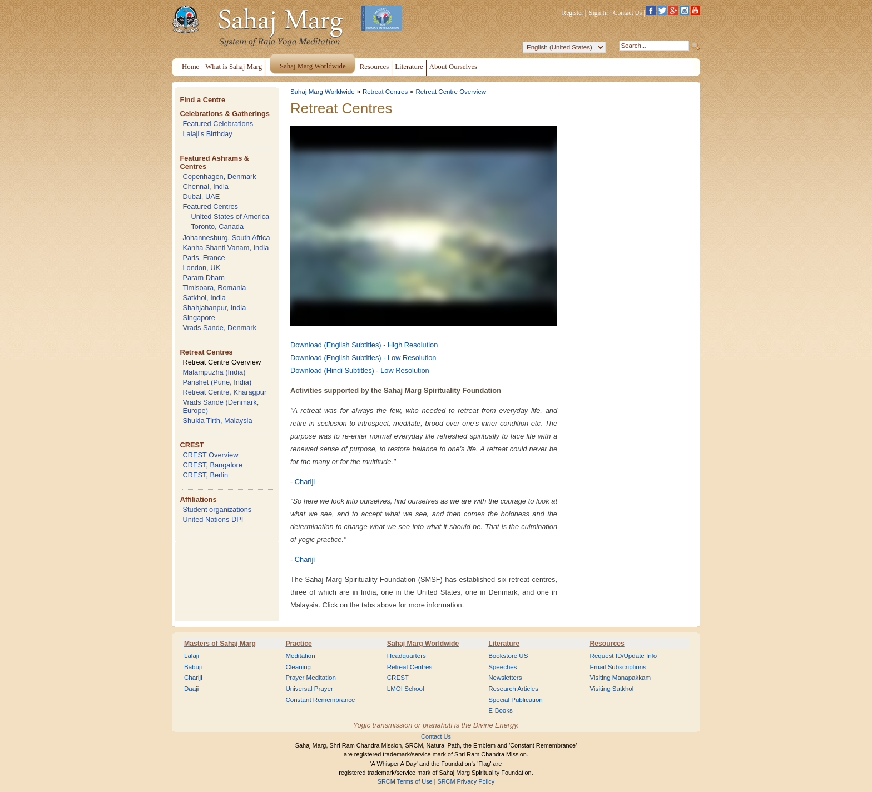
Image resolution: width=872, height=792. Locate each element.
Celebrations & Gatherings (224, 113)
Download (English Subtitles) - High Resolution (364, 345)
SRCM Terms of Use (405, 781)
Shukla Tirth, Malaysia (217, 420)
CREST (192, 445)
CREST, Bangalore (212, 465)
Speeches (502, 667)
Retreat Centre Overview (221, 362)
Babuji (193, 667)
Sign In (598, 12)
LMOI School (405, 688)
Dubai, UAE (201, 196)
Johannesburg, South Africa (226, 237)
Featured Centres (210, 206)
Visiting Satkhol (612, 688)
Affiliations (198, 499)
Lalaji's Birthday (207, 133)
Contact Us (627, 12)
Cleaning (298, 667)
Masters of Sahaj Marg (220, 643)
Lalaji (191, 655)
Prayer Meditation (310, 677)
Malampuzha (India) (213, 372)
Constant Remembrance (320, 699)
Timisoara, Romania (214, 287)
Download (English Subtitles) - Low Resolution (363, 357)
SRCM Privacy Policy (466, 781)
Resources (607, 643)
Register (572, 12)
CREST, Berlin (205, 475)
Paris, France (203, 257)
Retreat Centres (206, 352)
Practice (298, 643)
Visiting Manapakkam (620, 677)
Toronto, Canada (217, 226)
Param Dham (203, 277)
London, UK (201, 267)
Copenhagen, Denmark (219, 176)
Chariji (305, 481)
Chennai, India (205, 186)
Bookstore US (508, 655)
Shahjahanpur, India (214, 307)
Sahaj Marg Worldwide (322, 91)
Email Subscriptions (618, 667)
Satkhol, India (204, 297)
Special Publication (515, 699)
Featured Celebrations (217, 123)
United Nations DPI (212, 519)
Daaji (191, 688)
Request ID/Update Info (623, 655)
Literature (503, 643)
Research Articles (513, 688)
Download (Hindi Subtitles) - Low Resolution (359, 370)
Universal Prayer (309, 688)
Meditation (300, 655)
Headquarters (406, 655)
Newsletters (505, 677)
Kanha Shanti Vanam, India (225, 247)
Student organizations (216, 509)
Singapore (198, 317)
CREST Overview (210, 455)
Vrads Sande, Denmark (219, 327)
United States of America (230, 216)
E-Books (500, 710)
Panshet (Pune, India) (216, 382)
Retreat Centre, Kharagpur (224, 392)
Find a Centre (202, 100)
